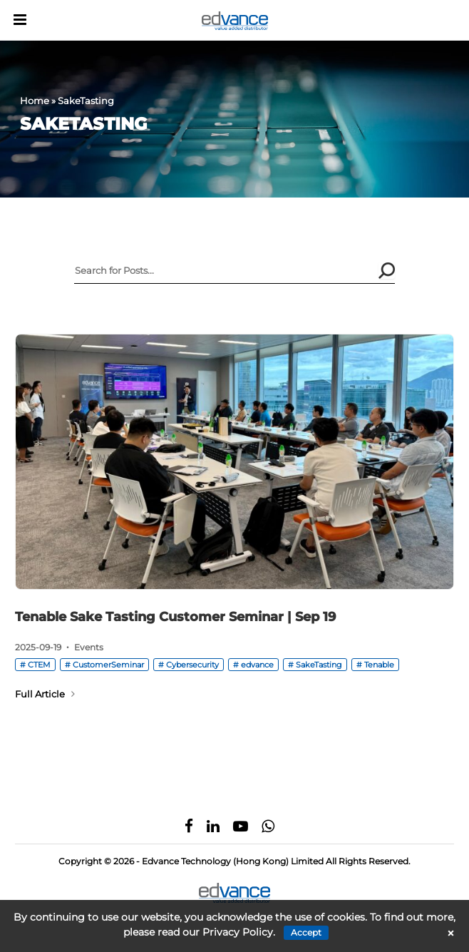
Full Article (45, 694)
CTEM (39, 665)
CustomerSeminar (108, 665)
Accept (306, 932)
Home (34, 100)
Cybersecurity (192, 665)
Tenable (379, 665)
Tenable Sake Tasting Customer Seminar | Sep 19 (175, 617)
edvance (257, 665)
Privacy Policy (237, 932)
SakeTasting (319, 665)
